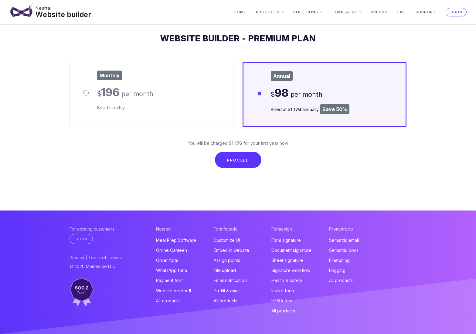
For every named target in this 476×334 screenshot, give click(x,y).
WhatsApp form (171, 270)
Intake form (282, 290)
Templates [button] (345, 12)
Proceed (238, 160)
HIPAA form (282, 300)
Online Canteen (171, 250)
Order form (167, 260)
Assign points (227, 260)
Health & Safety (286, 280)
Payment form (170, 280)
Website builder (63, 14)
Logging (337, 270)
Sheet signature (287, 260)
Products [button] (268, 12)
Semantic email (344, 240)
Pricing (379, 12)
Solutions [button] (306, 12)
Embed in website (231, 250)
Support (426, 12)
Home (240, 12)
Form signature (286, 240)
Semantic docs (344, 250)
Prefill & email (227, 290)
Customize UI (227, 240)
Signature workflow (290, 270)
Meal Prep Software (176, 240)
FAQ (401, 12)
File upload (225, 270)
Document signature (291, 250)
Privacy (77, 257)
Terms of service (105, 257)
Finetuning (339, 260)
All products (168, 300)
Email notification (230, 280)
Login (456, 12)
